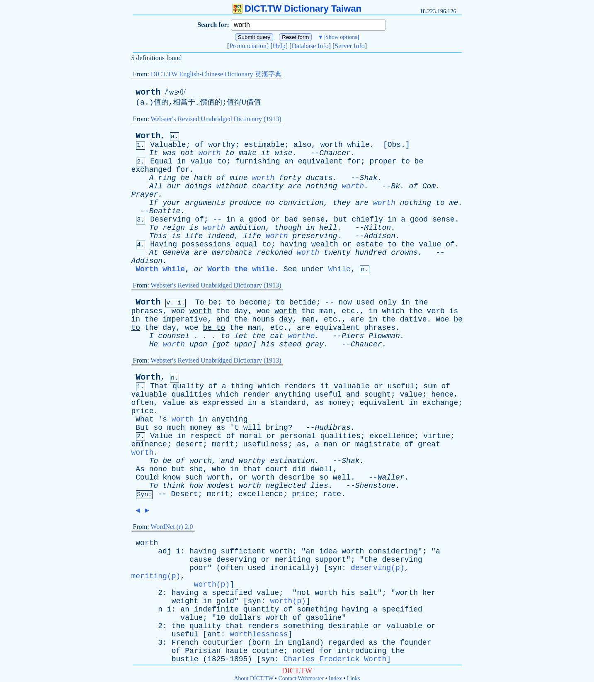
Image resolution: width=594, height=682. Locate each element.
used (365, 302)
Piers (353, 336)
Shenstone (375, 486)
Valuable (168, 145)
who (218, 469)
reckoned (274, 252)
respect (206, 436)
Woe (442, 319)
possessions (206, 244)
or (275, 219)
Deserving (170, 219)
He (153, 344)
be (419, 161)
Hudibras (333, 428)
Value (161, 436)
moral (251, 436)
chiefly (367, 219)
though (287, 228)
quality (188, 386)
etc (348, 311)
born (261, 642)
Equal (161, 161)
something (317, 609)
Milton (377, 228)
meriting (292, 559)
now (345, 302)
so (158, 428)
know (171, 477)
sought (377, 394)
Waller (391, 477)
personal (298, 436)
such (194, 477)
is (194, 228)
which (393, 311)
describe (297, 477)
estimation (292, 461)
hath (203, 178)
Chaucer (335, 153)
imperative (184, 319)
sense (314, 219)
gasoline (324, 618)
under (312, 269)
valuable (351, 386)
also (302, 145)
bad (291, 219)
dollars (245, 618)
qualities (192, 394)
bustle (185, 659)
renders (300, 386)
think (173, 486)
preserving (314, 236)
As (140, 469)
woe (178, 311)
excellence (392, 436)
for (354, 161)
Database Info (309, 45)
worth (148, 92)
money (339, 403)
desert (189, 444)
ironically (292, 568)
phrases (147, 311)
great (429, 444)
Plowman (384, 336)
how (196, 486)
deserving (236, 559)
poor (198, 568)
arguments (205, 203)
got (223, 344)
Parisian (203, 651)
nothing (321, 186)
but (340, 219)
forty (290, 178)
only (388, 302)
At (153, 252)
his (267, 344)
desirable (348, 626)
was (169, 153)
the (407, 244)
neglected (286, 486)
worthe (301, 336)
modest (220, 486)
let (240, 336)
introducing (361, 651)
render (256, 394)
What (144, 419)
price (142, 411)
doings (198, 186)
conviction (301, 203)
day (240, 311)
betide (302, 302)
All (155, 186)
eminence (149, 444)
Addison (379, 236)
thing (242, 386)
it (265, 153)
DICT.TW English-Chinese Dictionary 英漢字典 (216, 74)
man (325, 311)
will (252, 428)
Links (353, 678)
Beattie (165, 211)
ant (214, 634)
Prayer (144, 194)
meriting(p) (156, 576)
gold (225, 601)
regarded (346, 642)
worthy (222, 145)
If (153, 203)
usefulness (265, 444)
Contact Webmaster (301, 678)
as (194, 403)
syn (335, 568)
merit (223, 444)
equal (246, 244)
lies (319, 486)
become (253, 302)
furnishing (257, 161)
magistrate (377, 444)
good (258, 219)
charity (268, 186)
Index (335, 678)
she (196, 469)
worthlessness (259, 634)
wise (283, 153)
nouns (263, 319)
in (181, 161)
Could (147, 477)
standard (287, 403)
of (199, 145)
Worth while (160, 269)
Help (279, 45)
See (290, 269)
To (153, 228)
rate (332, 494)
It (153, 153)
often (142, 403)
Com (429, 186)
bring (277, 428)
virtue (436, 436)
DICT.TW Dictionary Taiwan (297, 8)
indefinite (216, 609)
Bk (395, 186)
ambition (247, 228)
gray (315, 344)
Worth (148, 136)
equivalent (320, 161)
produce (245, 203)
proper (383, 161)
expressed (223, 403)
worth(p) (212, 584)
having (293, 244)
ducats (319, 178)
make (248, 153)
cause (200, 559)
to (229, 153)
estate (369, 244)
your (171, 203)
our (173, 186)
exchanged (151, 170)
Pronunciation (248, 45)
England (304, 642)
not (187, 153)
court (277, 469)
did (299, 469)
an (288, 161)
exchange (440, 403)
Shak (369, 178)
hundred (371, 252)
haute (236, 651)
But (142, 428)
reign (173, 228)
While (339, 269)
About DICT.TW (253, 678)
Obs (394, 145)
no (270, 203)
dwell (321, 469)
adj (164, 551)
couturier (223, 642)
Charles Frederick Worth (335, 659)
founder (416, 642)
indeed (220, 236)
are (294, 186)
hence (442, 394)
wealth (324, 244)
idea (328, 551)
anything (292, 394)
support (330, 559)
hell (328, 228)
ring (167, 178)
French (185, 642)
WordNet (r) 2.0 (171, 526)
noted (303, 651)
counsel (173, 336)
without (232, 186)
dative (413, 319)
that (252, 469)
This (158, 236)
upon (198, 344)
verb (436, 311)
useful (401, 386)
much (176, 428)
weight (185, 601)
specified (232, 593)
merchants (232, 252)
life (194, 236)
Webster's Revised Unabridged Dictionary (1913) (215, 118)
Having (163, 244)
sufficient (243, 551)
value (201, 161)
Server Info (349, 45)
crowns (404, 252)
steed (290, 344)
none (158, 469)
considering (393, 551)
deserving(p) (378, 568)
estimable (264, 145)
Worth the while (240, 269)
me (453, 203)
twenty (337, 252)
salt (369, 593)
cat (276, 336)
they (342, 203)
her (429, 593)
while (358, 145)
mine (238, 178)
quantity (261, 609)
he (184, 178)
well (342, 477)
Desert (184, 494)
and (223, 319)
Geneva (175, 252)
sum (429, 386)
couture (268, 651)
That (159, 386)
